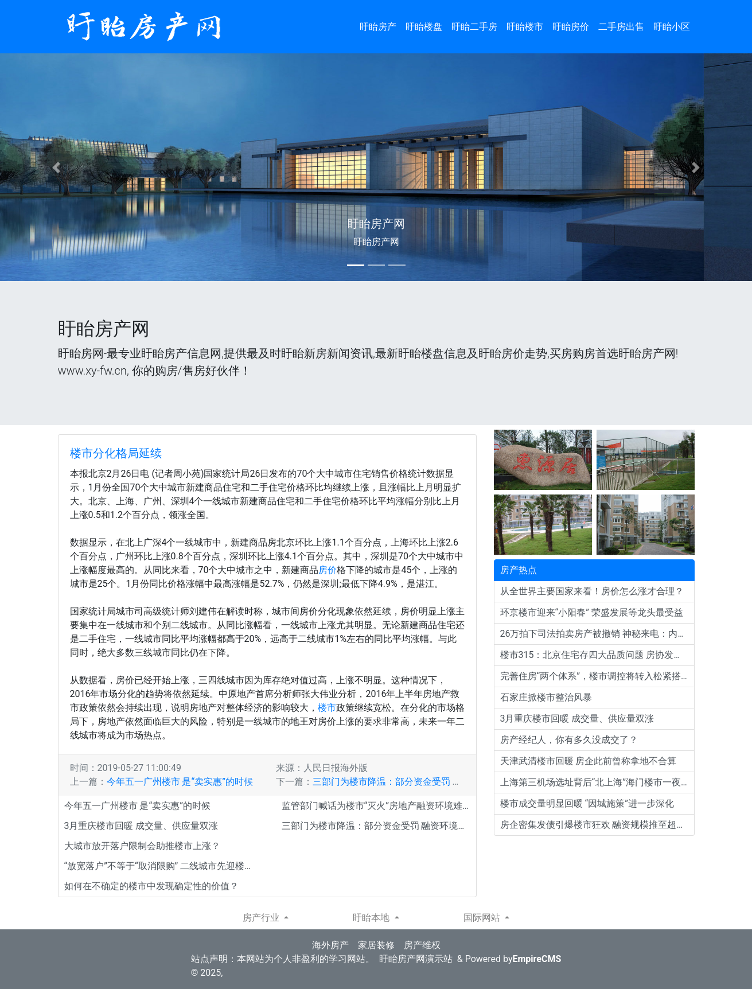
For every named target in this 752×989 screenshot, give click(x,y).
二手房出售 (621, 26)
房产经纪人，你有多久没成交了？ (569, 739)
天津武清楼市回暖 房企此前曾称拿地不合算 (588, 761)
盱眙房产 (378, 26)
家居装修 (376, 945)
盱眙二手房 (474, 26)
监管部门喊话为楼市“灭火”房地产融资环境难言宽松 (379, 805)
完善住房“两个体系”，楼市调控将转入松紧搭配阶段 (597, 676)
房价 (327, 569)
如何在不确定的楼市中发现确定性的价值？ (151, 886)
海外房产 (330, 945)
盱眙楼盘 (424, 26)
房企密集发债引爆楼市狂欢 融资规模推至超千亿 (597, 824)
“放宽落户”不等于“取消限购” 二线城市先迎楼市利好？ (161, 865)
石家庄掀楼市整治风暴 (546, 697)
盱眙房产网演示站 (416, 958)
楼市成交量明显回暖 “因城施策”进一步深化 (587, 803)
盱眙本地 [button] (372, 917)
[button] (56, 167)
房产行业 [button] (262, 917)
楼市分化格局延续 (116, 453)
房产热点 (518, 569)
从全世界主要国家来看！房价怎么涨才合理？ (592, 591)
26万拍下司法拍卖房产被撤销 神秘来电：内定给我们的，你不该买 (597, 633)
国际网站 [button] (482, 917)
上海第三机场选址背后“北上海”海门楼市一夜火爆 (597, 782)
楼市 (327, 707)
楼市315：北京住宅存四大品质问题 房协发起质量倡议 (597, 654)
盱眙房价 (570, 26)
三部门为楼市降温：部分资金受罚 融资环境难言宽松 (419, 781)
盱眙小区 (671, 26)
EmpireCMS (536, 958)
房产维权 (422, 945)
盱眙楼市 (524, 26)
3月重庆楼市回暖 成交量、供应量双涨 (141, 825)
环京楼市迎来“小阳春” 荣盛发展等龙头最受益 (591, 612)
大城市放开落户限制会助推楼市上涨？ (142, 845)
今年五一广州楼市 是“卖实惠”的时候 (180, 781)
